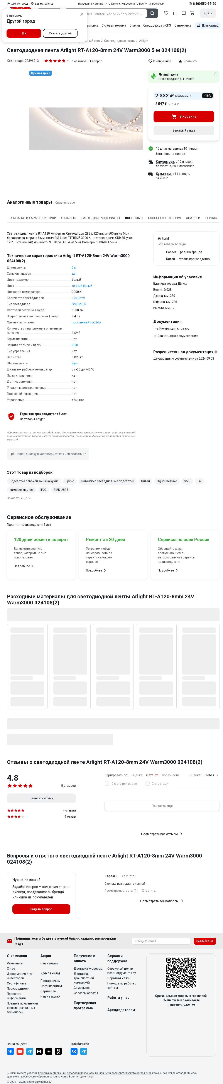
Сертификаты (17, 983)
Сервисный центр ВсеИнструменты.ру (121, 971)
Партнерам (48, 991)
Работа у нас (118, 998)
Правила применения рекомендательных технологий (22, 1008)
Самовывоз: (165, 161)
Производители (18, 988)
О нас (11, 968)
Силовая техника (114, 25)
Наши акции (49, 963)
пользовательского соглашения (132, 1073)
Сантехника (182, 25)
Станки (135, 25)
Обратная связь (118, 978)
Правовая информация (16, 996)
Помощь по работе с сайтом (121, 985)
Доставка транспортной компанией (84, 978)
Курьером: (164, 174)
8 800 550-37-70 (204, 3)
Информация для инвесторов (19, 976)
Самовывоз (82, 987)
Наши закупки (50, 996)
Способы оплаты (86, 993)
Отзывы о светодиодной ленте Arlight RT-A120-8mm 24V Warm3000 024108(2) (105, 762)
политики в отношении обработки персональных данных (73, 1073)
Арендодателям (121, 1010)
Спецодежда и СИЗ (157, 25)
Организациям (51, 986)
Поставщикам (51, 981)
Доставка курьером (88, 968)
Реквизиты (15, 963)
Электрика (90, 25)
